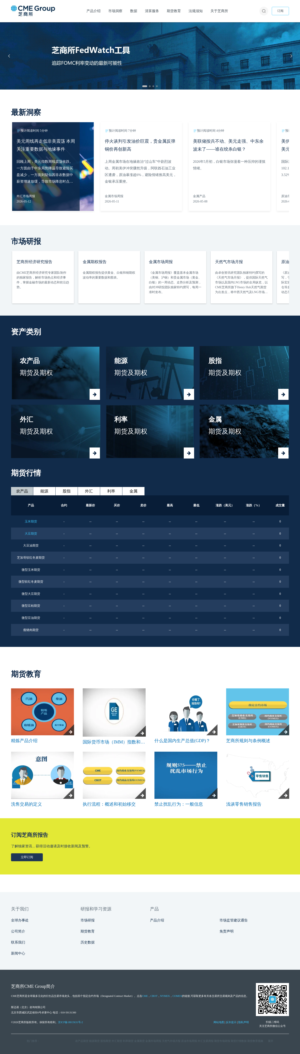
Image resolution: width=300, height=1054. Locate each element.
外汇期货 (117, 1041)
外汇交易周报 (206, 1041)
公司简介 (18, 931)
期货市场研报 (222, 1041)
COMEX (177, 996)
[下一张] (291, 56)
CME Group (35, 986)
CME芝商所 (18, 996)
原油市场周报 (189, 1041)
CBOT (154, 996)
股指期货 (105, 1041)
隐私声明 (243, 1022)
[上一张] (9, 56)
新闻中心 (18, 953)
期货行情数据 (239, 1041)
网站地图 (219, 1022)
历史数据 (88, 942)
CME (145, 996)
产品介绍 (157, 920)
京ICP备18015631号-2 (70, 1022)
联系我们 (18, 942)
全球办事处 (20, 920)
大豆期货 (31, 533)
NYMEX (165, 996)
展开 (270, 1041)
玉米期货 (31, 521)
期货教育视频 (255, 1041)
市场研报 (88, 920)
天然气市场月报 (171, 1041)
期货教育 (88, 931)
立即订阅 (27, 857)
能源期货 (94, 1041)
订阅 (280, 11)
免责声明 (226, 931)
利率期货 (128, 1041)
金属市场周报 (153, 1041)
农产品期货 (81, 1041)
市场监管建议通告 (233, 920)
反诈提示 (231, 1022)
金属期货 (139, 1041)
